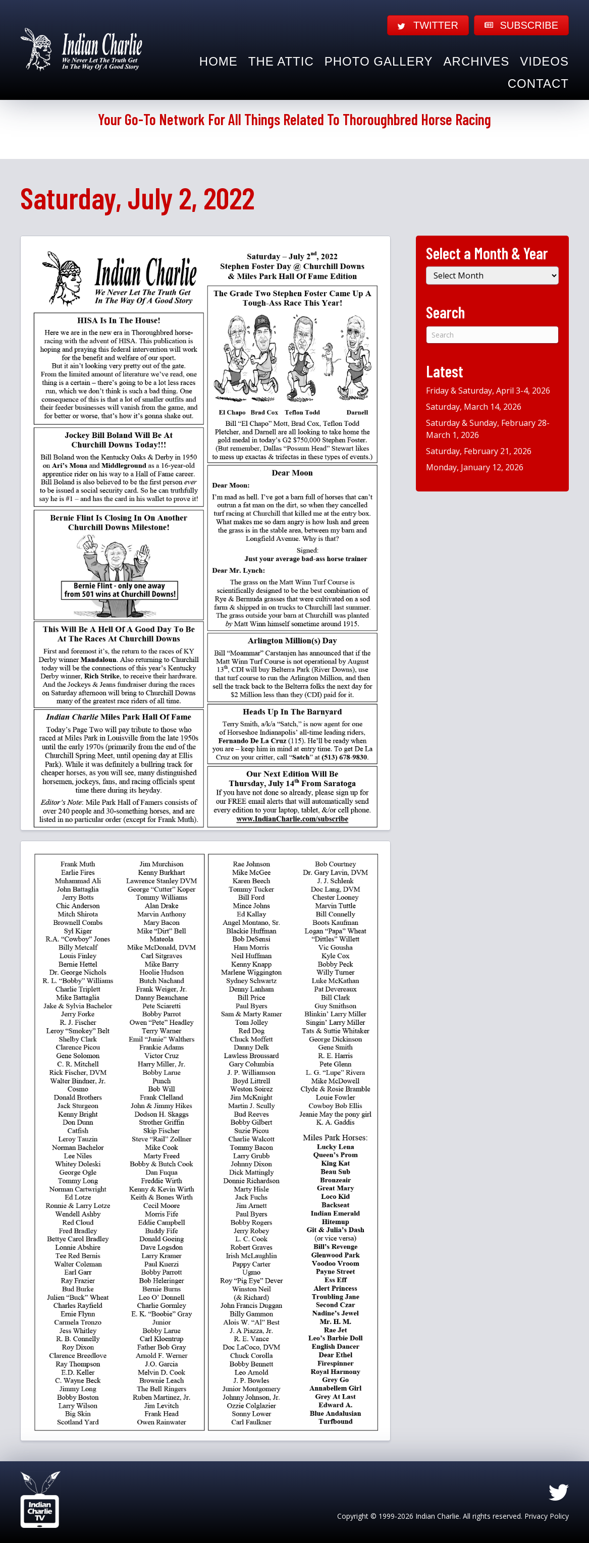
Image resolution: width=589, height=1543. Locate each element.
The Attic (281, 61)
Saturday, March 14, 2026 (473, 406)
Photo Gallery (379, 61)
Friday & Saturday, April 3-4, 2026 (488, 390)
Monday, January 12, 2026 (474, 467)
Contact (538, 83)
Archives (477, 61)
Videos (544, 61)
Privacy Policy (546, 1516)
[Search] (492, 335)
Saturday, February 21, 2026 (478, 451)
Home (218, 61)
